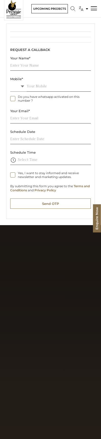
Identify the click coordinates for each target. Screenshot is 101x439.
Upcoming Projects (49, 9)
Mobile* (16, 79)
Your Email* (20, 111)
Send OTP (50, 204)
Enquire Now (97, 218)
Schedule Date (22, 132)
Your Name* (20, 58)
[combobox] (18, 86)
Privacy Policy (45, 190)
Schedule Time (23, 152)
